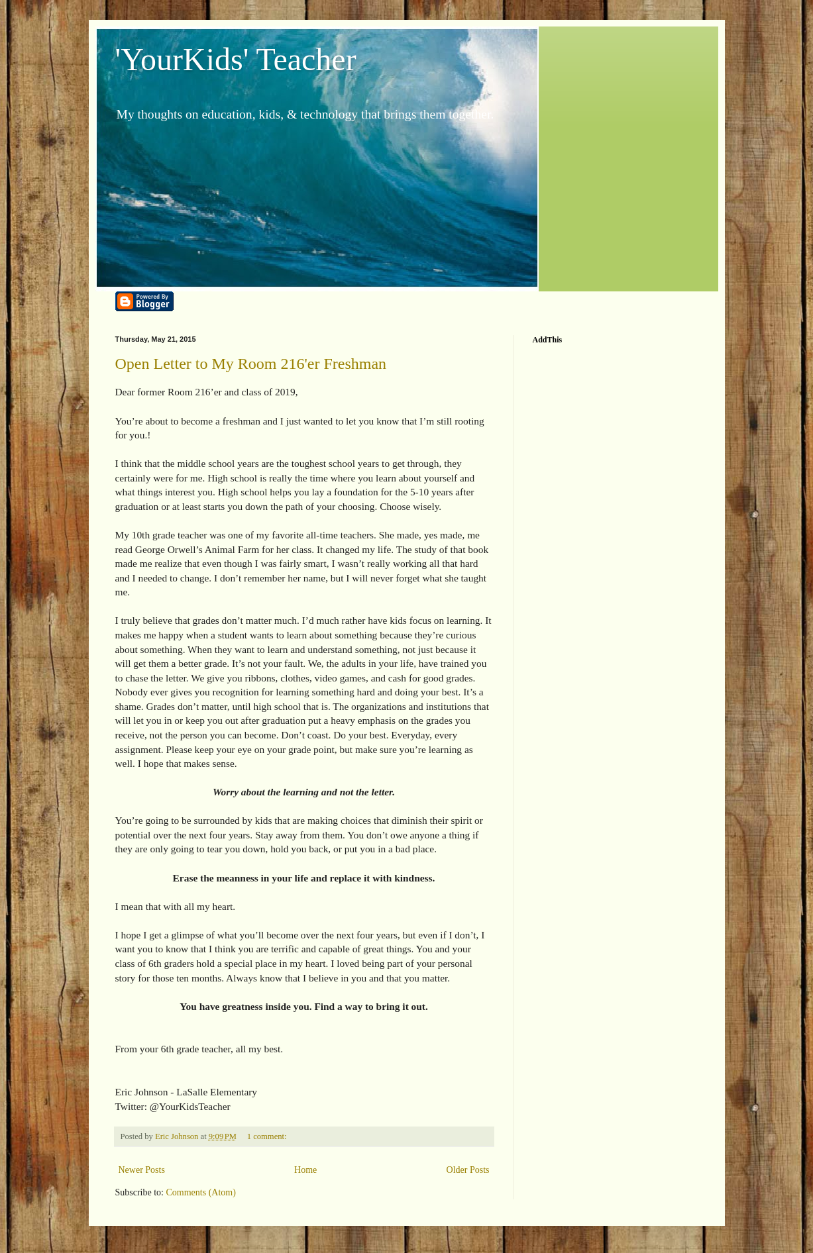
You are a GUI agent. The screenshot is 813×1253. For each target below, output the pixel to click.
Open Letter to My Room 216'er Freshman (251, 363)
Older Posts (468, 1170)
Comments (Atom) (201, 1192)
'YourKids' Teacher (235, 59)
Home (305, 1170)
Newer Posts (142, 1170)
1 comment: (268, 1136)
